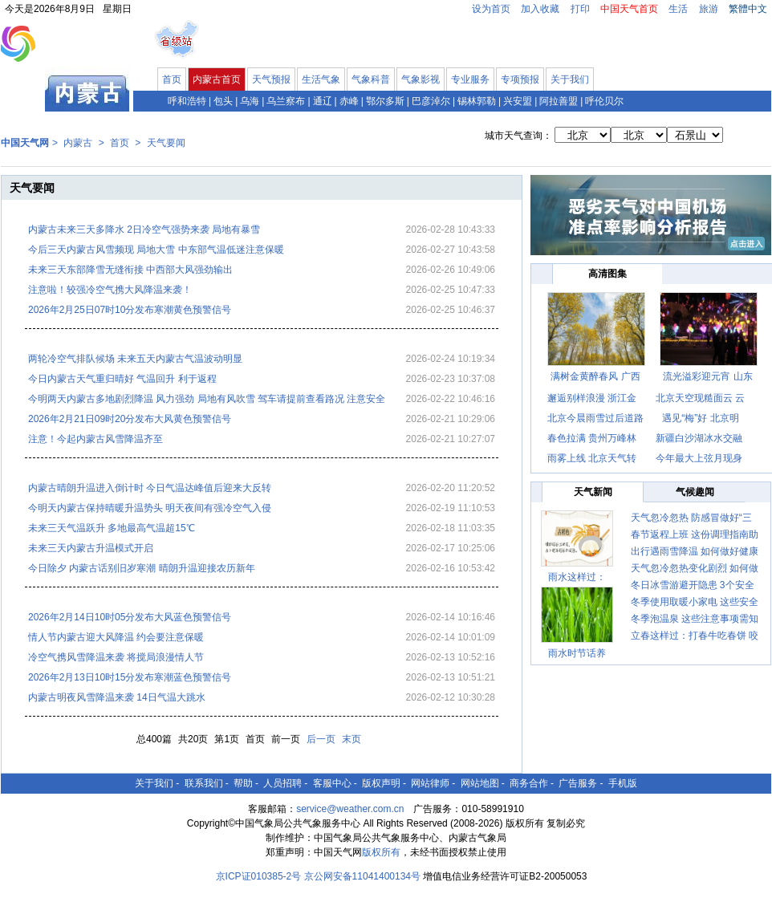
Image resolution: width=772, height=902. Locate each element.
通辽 (322, 101)
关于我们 (570, 79)
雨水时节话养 (577, 653)
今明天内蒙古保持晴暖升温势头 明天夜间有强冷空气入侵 (149, 508)
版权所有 (381, 852)
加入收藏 (540, 8)
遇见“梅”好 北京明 (700, 418)
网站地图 (480, 783)
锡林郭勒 (476, 101)
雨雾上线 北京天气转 (591, 458)
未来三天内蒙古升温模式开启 (90, 548)
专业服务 (470, 79)
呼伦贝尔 (604, 101)
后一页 (321, 739)
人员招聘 (282, 783)
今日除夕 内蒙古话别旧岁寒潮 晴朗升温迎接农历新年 (141, 568)
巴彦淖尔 (431, 101)
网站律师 (430, 783)
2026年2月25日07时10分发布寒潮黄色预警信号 (129, 309)
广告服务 (578, 783)
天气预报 (271, 79)
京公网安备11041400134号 (362, 876)
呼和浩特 (187, 101)
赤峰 (349, 101)
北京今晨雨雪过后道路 (595, 418)
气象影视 (420, 79)
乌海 (249, 101)
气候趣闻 (695, 492)
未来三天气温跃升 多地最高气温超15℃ (111, 528)
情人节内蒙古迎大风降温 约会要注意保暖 (116, 637)
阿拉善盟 (558, 101)
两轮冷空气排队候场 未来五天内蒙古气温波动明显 (135, 358)
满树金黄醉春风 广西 (595, 376)
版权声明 (381, 783)
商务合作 (529, 783)
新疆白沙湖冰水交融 (699, 438)
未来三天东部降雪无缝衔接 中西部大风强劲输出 (130, 269)
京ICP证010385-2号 (259, 876)
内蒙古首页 (217, 79)
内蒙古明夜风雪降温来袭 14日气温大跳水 (116, 697)
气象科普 (370, 79)
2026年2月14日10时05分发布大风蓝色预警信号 (129, 617)
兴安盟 (517, 101)
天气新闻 (593, 492)
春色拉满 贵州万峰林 (591, 438)
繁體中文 (748, 8)
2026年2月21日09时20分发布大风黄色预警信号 (129, 419)
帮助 (243, 783)
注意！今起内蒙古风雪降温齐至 (95, 439)
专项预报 (520, 79)
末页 (351, 739)
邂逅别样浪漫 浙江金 (591, 398)
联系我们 (204, 783)
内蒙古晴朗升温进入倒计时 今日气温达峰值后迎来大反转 (149, 488)
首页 (171, 79)
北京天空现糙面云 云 (700, 398)
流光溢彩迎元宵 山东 (707, 376)
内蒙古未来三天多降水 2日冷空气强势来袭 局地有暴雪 (144, 229)
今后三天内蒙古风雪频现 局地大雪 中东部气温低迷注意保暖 (156, 249)
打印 (580, 8)
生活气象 (321, 79)
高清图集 (607, 273)
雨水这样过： (577, 577)
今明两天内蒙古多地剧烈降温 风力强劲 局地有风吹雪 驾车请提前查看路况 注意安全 (206, 398)
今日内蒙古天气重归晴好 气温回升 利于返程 (122, 378)
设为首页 (491, 8)
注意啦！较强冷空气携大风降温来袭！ (110, 289)
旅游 (708, 8)
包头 (223, 101)
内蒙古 (77, 142)
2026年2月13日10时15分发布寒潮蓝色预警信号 (129, 677)
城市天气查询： (518, 135)
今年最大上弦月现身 (699, 458)
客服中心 (332, 783)
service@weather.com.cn (350, 809)
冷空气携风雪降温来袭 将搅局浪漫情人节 (116, 657)
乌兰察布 (285, 101)
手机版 (622, 783)
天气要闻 (166, 142)
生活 (678, 8)
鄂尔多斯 (385, 101)
